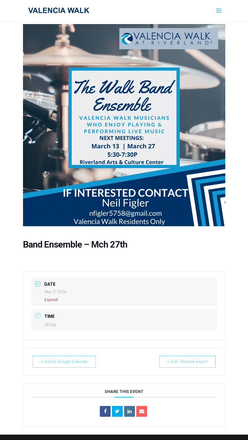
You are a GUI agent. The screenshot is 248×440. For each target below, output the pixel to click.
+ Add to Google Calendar (64, 361)
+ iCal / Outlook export (187, 361)
